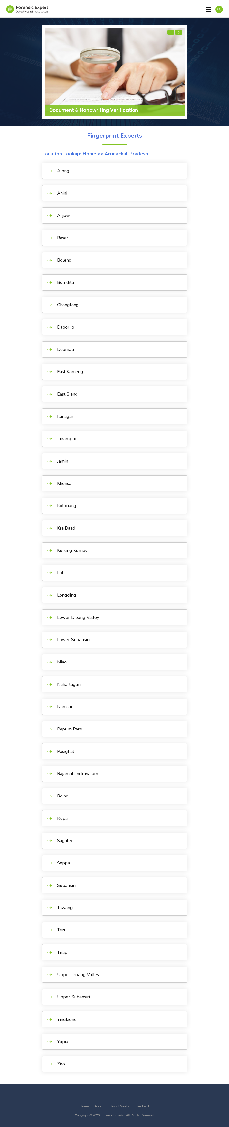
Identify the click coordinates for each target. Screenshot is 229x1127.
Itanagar (65, 416)
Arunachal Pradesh (125, 153)
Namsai (64, 707)
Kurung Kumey (72, 550)
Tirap (62, 952)
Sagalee (65, 841)
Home (84, 1106)
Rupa (62, 818)
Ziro (61, 1064)
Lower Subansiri (73, 640)
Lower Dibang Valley (78, 617)
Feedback (143, 1106)
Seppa (63, 863)
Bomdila (65, 282)
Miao (62, 662)
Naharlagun (69, 684)
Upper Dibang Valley (78, 975)
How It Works (120, 1106)
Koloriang (66, 506)
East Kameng (70, 372)
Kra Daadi (66, 528)
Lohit (62, 573)
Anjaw (63, 215)
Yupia (62, 1042)
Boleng (64, 260)
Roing (63, 796)
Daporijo (65, 327)
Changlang (68, 305)
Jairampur (67, 439)
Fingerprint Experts (114, 136)
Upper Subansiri (73, 997)
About (99, 1106)
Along (63, 171)
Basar (62, 238)
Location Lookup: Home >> (72, 153)
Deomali (65, 349)
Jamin (62, 461)
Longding (66, 595)
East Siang (67, 394)
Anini (62, 193)
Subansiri (66, 885)
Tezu (62, 930)
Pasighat (65, 751)
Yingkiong (67, 1019)
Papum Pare (69, 729)
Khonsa (64, 483)
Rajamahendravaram (77, 774)
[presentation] (170, 32)
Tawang (65, 908)
